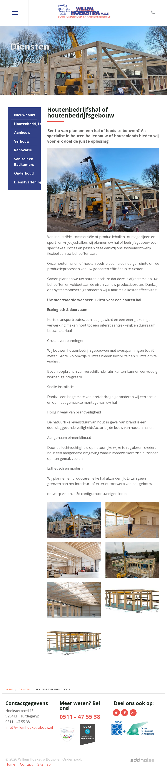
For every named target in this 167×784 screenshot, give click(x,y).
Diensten (24, 689)
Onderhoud (24, 173)
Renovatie (23, 150)
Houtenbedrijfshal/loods (25, 123)
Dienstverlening (25, 182)
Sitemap (44, 764)
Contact (26, 764)
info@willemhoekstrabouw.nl (29, 727)
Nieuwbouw (24, 115)
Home (9, 689)
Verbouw (22, 141)
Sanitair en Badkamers (24, 162)
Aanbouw (22, 132)
